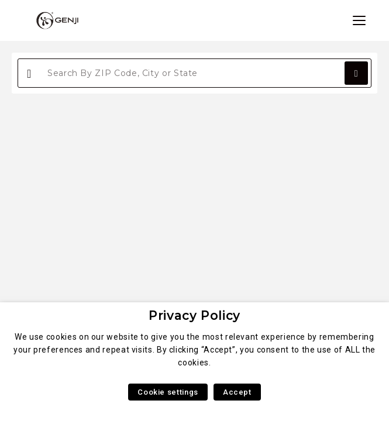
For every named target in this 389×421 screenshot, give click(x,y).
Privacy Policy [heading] (194, 315)
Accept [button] (237, 392)
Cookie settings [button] (167, 392)
